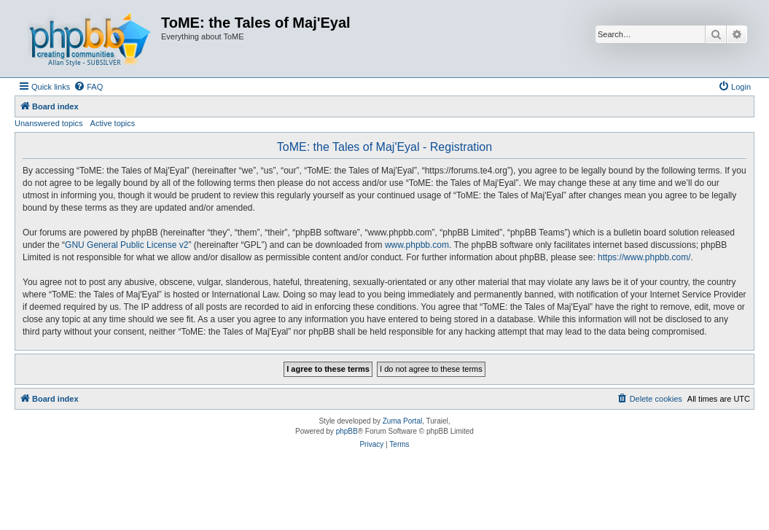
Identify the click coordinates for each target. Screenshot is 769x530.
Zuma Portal (402, 421)
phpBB (347, 431)
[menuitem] (88, 87)
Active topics (113, 123)
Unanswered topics (49, 123)
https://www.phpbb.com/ (644, 257)
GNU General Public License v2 (126, 245)
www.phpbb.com (417, 245)
